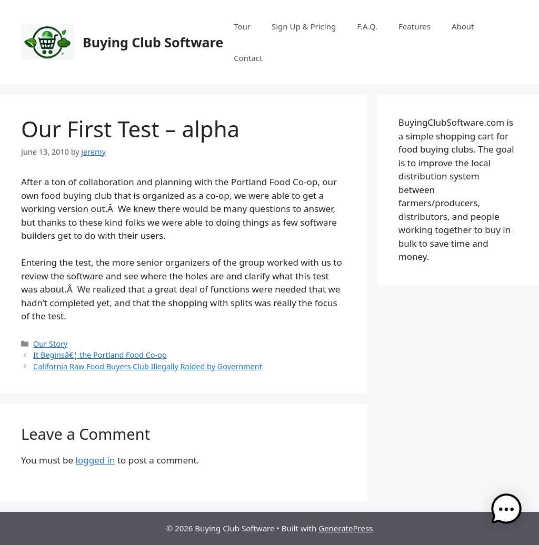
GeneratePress (345, 528)
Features (414, 26)
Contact (248, 58)
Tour (242, 26)
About (463, 26)
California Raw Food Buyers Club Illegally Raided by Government (147, 366)
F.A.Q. (367, 26)
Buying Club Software (153, 42)
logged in (95, 460)
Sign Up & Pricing (304, 26)
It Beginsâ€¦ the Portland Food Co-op (100, 355)
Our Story (50, 344)
